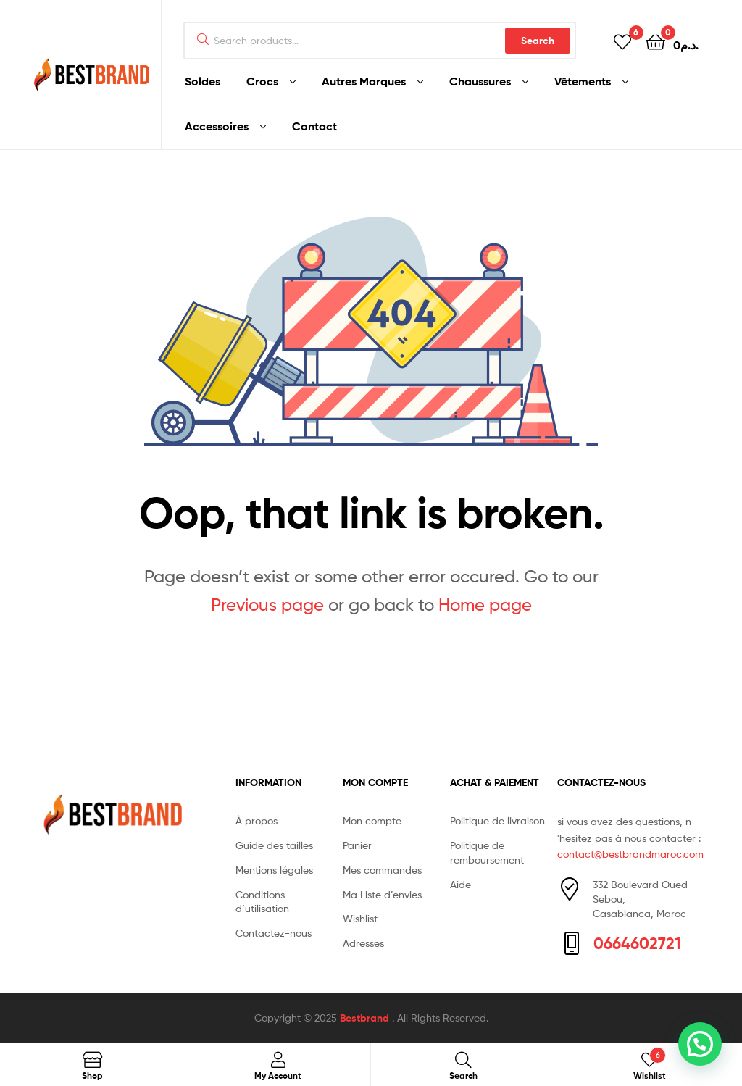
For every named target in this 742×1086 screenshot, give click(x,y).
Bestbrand (366, 1017)
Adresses (363, 943)
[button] (700, 1044)
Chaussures (480, 81)
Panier (357, 845)
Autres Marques (364, 81)
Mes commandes (382, 870)
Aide (460, 884)
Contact (314, 126)
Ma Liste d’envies (382, 894)
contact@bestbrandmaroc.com (630, 854)
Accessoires (217, 126)
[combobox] (379, 40)
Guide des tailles (274, 845)
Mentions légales (274, 870)
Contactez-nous (273, 933)
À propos (256, 820)
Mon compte (372, 820)
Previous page (267, 604)
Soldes (202, 81)
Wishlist (360, 918)
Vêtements (582, 81)
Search (537, 40)
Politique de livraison (497, 820)
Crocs (262, 81)
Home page (485, 604)
